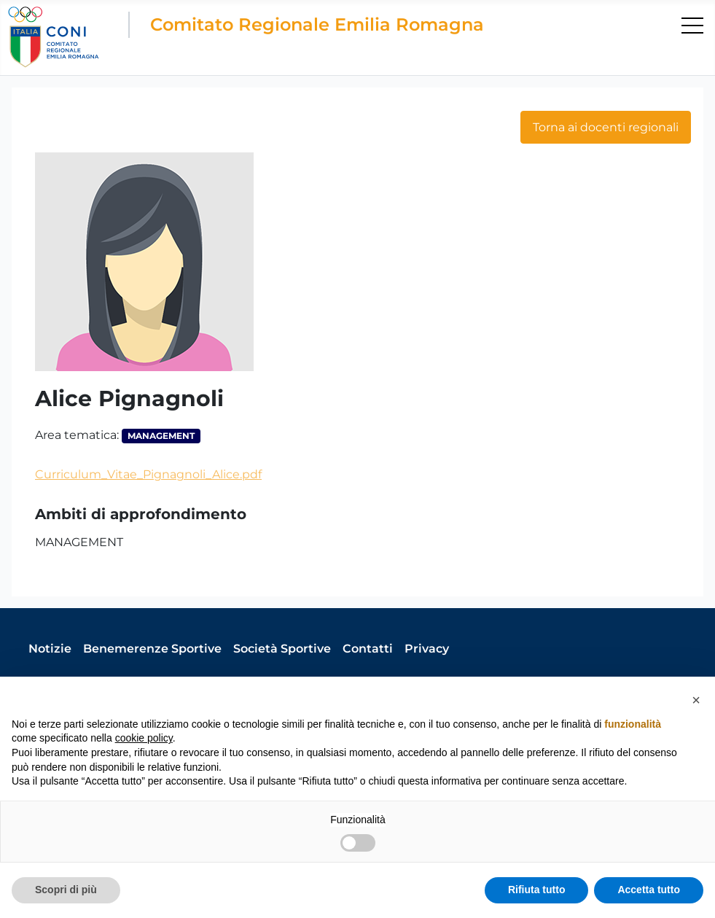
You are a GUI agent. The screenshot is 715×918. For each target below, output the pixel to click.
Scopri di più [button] (66, 889)
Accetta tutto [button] (648, 889)
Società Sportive (282, 649)
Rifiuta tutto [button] (537, 889)
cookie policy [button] (144, 738)
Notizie (49, 649)
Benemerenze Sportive (152, 649)
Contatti (368, 649)
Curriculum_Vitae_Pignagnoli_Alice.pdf (148, 474)
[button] (696, 700)
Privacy (427, 649)
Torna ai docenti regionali (606, 127)
